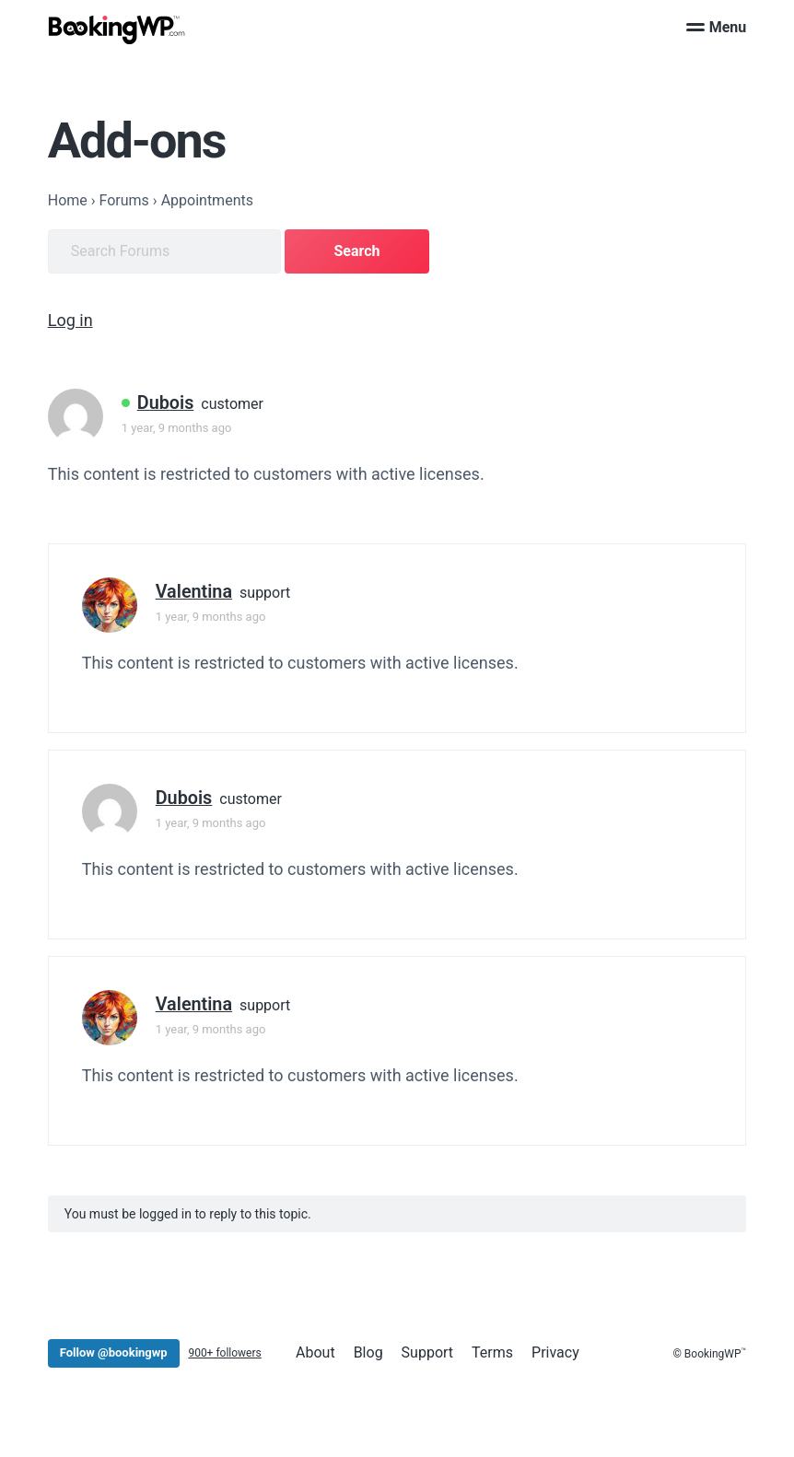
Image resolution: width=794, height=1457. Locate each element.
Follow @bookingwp (114, 1352)
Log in (70, 320)
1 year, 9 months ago (177, 428)
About (315, 1352)
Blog (368, 1352)
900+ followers (224, 1352)
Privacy (555, 1352)
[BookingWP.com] (117, 30)
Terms (492, 1352)
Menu (716, 27)
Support (427, 1352)
